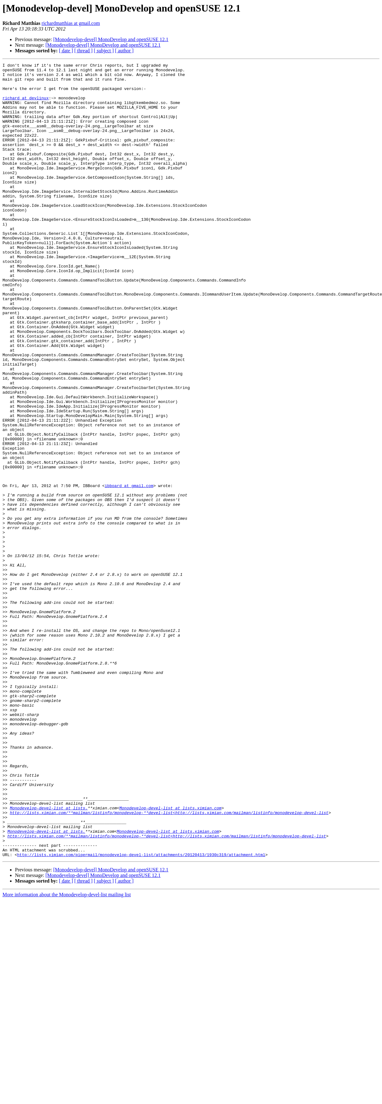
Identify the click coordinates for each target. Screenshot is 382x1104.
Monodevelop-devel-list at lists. (49, 957)
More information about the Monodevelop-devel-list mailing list (66, 1053)
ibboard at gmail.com (129, 570)
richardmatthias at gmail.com (70, 23)
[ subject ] (104, 50)
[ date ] (66, 50)
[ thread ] (83, 50)
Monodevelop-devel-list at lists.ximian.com (170, 957)
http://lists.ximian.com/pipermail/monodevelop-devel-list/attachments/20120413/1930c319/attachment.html (141, 1013)
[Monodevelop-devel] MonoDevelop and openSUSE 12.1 (110, 39)
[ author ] (124, 50)
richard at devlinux (25, 105)
